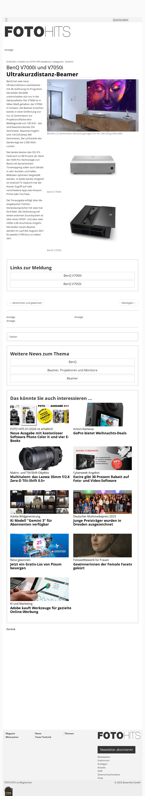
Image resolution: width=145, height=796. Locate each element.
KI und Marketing (21, 603)
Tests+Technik (43, 737)
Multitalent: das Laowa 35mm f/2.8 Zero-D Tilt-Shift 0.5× (39, 478)
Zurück (10, 629)
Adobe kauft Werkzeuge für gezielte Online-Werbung (40, 610)
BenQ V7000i (73, 275)
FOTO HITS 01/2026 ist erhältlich (31, 429)
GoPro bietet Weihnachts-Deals (99, 433)
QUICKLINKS (120, 20)
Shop (100, 778)
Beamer (72, 378)
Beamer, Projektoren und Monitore (72, 370)
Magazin (10, 733)
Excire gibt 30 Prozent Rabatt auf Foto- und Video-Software (101, 478)
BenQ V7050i (72, 284)
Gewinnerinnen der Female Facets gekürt (102, 566)
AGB (100, 771)
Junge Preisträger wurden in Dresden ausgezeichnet (97, 522)
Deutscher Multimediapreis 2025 (94, 516)
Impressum (104, 760)
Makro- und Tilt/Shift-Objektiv (29, 472)
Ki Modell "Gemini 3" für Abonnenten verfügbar (31, 522)
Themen (69, 733)
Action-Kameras (83, 429)
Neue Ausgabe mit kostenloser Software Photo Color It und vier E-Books (39, 437)
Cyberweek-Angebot (86, 472)
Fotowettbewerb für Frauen (91, 560)
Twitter (13, 336)
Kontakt (102, 767)
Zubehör (69, 61)
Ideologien (128, 303)
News (38, 733)
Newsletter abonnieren (116, 750)
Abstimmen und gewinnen (25, 303)
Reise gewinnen (20, 560)
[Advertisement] (72, 689)
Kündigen (102, 764)
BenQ (72, 362)
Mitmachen (12, 737)
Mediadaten (104, 757)
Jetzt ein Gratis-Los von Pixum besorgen (36, 566)
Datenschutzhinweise (109, 774)
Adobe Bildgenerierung (25, 516)
